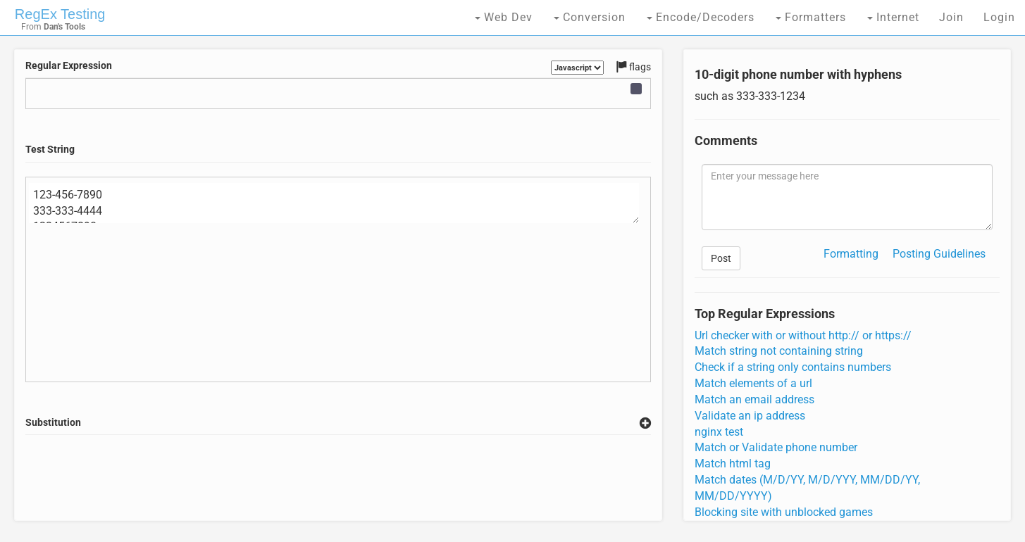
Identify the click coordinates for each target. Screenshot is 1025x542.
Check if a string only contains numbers (793, 367)
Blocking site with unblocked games (784, 512)
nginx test (719, 432)
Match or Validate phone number (776, 447)
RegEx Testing (60, 14)
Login (999, 17)
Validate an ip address (750, 415)
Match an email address (754, 399)
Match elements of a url (753, 383)
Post (721, 258)
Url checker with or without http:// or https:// (803, 335)
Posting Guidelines (939, 253)
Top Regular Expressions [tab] (765, 314)
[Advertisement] (338, 478)
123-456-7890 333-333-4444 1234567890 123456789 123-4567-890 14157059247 (334, 203)
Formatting (851, 253)
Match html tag (733, 463)
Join (951, 17)
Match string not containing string (779, 351)
